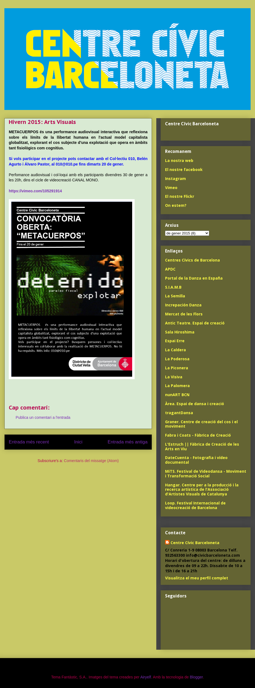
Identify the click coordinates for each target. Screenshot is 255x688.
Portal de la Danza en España (194, 278)
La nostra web (179, 160)
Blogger (196, 677)
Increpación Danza (183, 304)
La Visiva (173, 376)
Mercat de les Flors (184, 314)
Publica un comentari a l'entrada (43, 417)
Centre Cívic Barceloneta (195, 542)
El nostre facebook (184, 169)
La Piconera (176, 367)
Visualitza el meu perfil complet (196, 577)
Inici (78, 442)
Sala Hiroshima (179, 332)
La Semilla (175, 295)
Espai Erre (175, 340)
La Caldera (175, 349)
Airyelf (145, 677)
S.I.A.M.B (173, 287)
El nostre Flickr (179, 196)
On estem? (175, 205)
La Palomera (177, 385)
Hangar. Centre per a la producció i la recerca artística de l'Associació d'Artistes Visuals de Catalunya (202, 489)
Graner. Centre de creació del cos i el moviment (201, 424)
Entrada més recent (29, 442)
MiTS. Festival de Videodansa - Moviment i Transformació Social (205, 473)
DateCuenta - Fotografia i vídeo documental (196, 460)
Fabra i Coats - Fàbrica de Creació (198, 435)
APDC (170, 269)
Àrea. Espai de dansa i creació (194, 403)
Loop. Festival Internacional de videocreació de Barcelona (195, 505)
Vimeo (171, 187)
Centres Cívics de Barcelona (192, 260)
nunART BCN (177, 394)
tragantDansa (179, 412)
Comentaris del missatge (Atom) (91, 460)
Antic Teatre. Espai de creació (195, 323)
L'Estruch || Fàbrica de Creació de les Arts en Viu (202, 446)
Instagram (175, 178)
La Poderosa (177, 358)
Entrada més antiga (127, 442)
